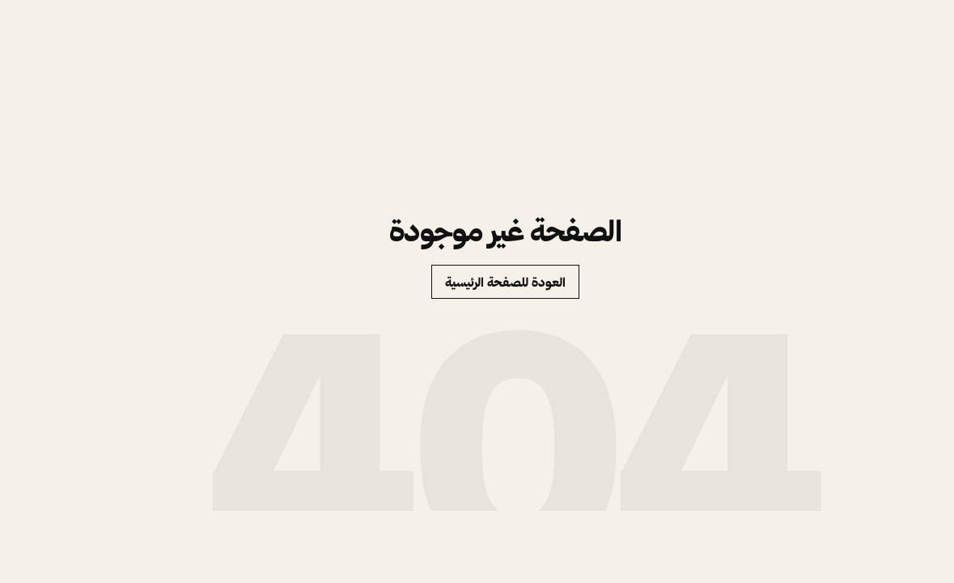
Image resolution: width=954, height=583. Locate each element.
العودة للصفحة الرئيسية (477, 282)
